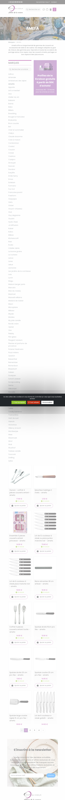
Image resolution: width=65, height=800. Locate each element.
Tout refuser (33, 402)
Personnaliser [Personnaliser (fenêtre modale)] (47, 402)
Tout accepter (19, 402)
